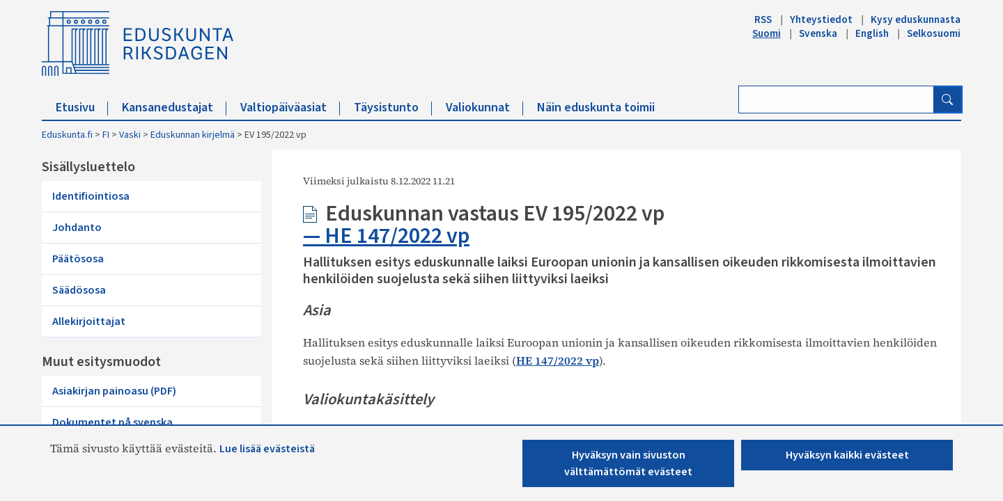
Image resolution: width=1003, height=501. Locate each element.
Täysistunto (393, 107)
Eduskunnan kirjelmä (192, 135)
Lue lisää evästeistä (267, 448)
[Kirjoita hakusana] (836, 99)
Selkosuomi (934, 33)
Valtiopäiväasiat (290, 107)
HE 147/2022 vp (397, 236)
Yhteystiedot (821, 19)
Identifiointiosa (91, 196)
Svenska (818, 33)
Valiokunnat (484, 107)
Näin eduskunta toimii (596, 107)
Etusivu (82, 107)
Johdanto (77, 227)
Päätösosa (78, 259)
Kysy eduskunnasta (916, 19)
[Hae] (947, 99)
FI (105, 135)
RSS (763, 19)
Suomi (766, 33)
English (872, 33)
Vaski (130, 135)
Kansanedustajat (174, 107)
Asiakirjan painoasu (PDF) (114, 391)
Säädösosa (79, 290)
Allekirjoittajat (88, 321)
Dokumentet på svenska (112, 422)
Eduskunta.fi (67, 135)
